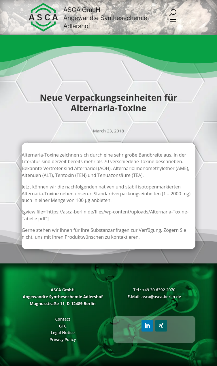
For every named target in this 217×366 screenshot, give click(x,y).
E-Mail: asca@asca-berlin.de (154, 296)
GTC (63, 326)
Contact (62, 319)
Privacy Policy (63, 339)
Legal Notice (63, 332)
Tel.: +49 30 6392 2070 (154, 289)
